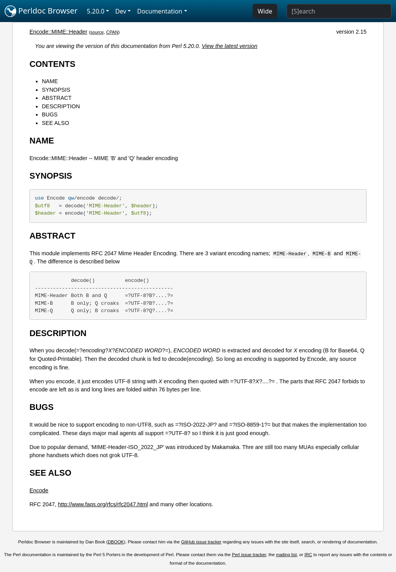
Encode (38, 490)
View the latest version (230, 46)
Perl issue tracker (249, 554)
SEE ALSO (55, 123)
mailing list (286, 554)
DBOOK (116, 542)
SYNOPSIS (56, 90)
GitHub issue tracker (201, 542)
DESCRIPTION (61, 106)
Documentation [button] (159, 11)
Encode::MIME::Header (58, 32)
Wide (265, 11)
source (97, 32)
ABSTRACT (57, 98)
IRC (308, 554)
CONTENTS (52, 64)
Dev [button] (120, 11)
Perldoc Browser (41, 11)
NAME (50, 81)
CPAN (112, 32)
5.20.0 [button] (95, 11)
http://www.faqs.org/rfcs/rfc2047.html (103, 504)
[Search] (339, 11)
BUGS (50, 114)
